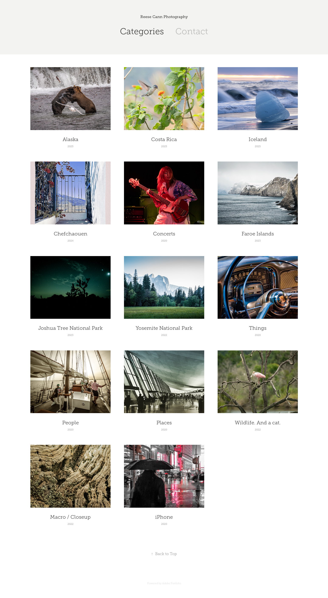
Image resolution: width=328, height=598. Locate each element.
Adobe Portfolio (171, 583)
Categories (142, 31)
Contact (191, 31)
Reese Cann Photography (164, 17)
